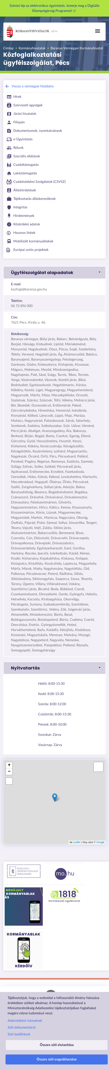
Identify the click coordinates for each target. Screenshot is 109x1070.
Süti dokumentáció (22, 1027)
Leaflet (75, 842)
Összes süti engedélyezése (57, 1059)
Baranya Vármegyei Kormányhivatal (77, 48)
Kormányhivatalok (28, 31)
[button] (54, 273)
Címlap (8, 48)
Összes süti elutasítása (57, 1045)
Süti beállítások (19, 1034)
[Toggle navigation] (97, 31)
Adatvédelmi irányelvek (25, 1020)
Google (100, 842)
